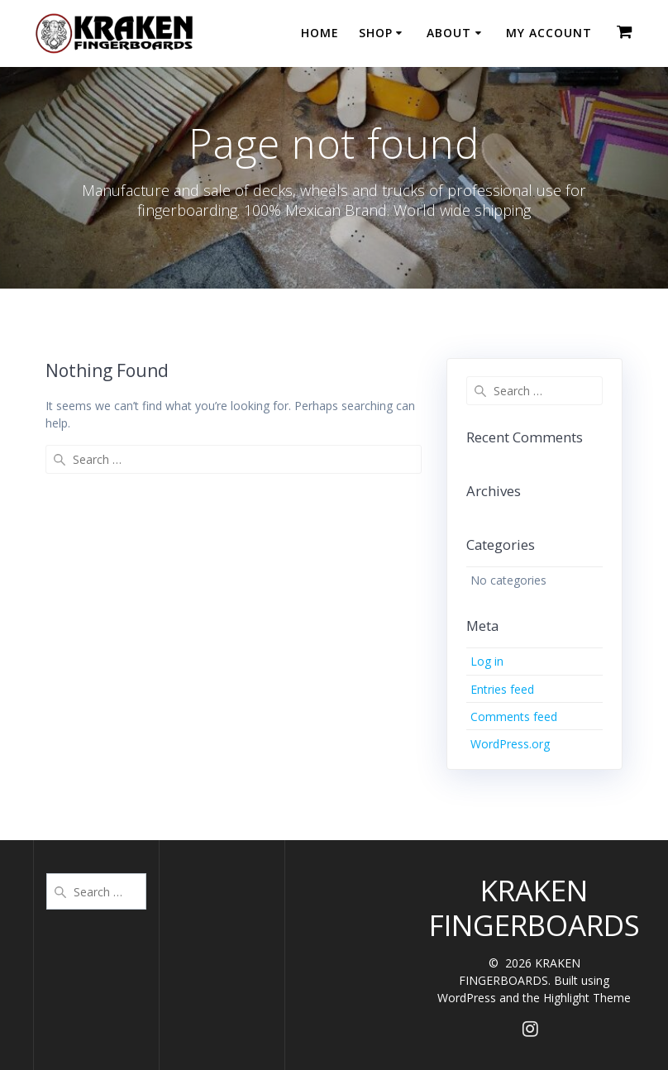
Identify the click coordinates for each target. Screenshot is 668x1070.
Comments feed (513, 716)
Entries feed (502, 689)
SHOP (376, 33)
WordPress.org (510, 744)
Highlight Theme (587, 998)
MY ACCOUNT (549, 33)
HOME (320, 33)
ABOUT (449, 33)
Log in (486, 661)
